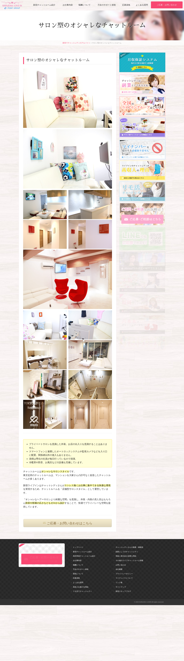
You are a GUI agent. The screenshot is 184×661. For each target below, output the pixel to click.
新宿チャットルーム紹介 (44, 5)
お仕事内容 (68, 5)
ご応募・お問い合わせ (167, 5)
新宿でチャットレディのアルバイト (76, 43)
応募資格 (126, 5)
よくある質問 (142, 5)
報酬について (84, 5)
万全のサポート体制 (107, 5)
